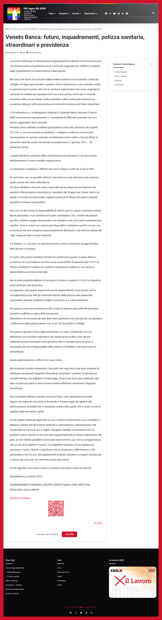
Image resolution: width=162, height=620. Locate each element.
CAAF (59, 576)
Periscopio (119, 85)
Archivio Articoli (12, 593)
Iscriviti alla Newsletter (15, 589)
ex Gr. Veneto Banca (30, 29)
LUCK (59, 585)
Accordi (75, 13)
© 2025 (98, 523)
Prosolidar (61, 581)
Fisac (51, 13)
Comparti (63, 13)
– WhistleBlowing (13, 572)
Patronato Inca (63, 572)
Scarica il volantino (20, 498)
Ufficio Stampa (12, 581)
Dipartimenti (89, 13)
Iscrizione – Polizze (14, 585)
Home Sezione (121, 72)
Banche (17, 29)
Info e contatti (120, 76)
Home (9, 29)
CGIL (59, 568)
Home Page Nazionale (15, 568)
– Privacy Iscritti (12, 576)
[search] (140, 13)
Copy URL (69, 534)
